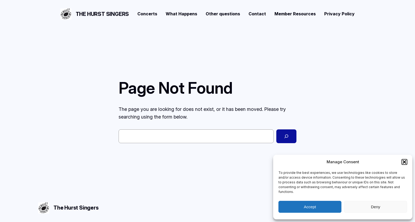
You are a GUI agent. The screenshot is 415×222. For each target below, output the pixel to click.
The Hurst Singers (102, 14)
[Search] (286, 136)
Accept (310, 207)
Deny (375, 207)
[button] (404, 162)
